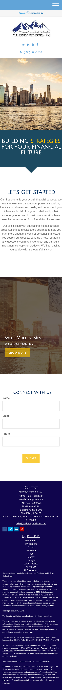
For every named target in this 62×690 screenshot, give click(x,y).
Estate (31, 547)
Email (6, 415)
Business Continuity (10, 661)
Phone (6, 433)
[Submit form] (31, 458)
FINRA (5, 651)
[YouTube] (33, 45)
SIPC (10, 651)
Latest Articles (31, 563)
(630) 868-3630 (31, 52)
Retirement (31, 540)
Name (6, 398)
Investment (31, 543)
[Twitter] (23, 45)
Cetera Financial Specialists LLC (37, 645)
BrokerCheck (7, 576)
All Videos (31, 567)
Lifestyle (31, 560)
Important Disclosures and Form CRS (35, 661)
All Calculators (31, 570)
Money (30, 557)
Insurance (31, 550)
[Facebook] (37, 45)
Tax (31, 553)
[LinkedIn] (28, 45)
